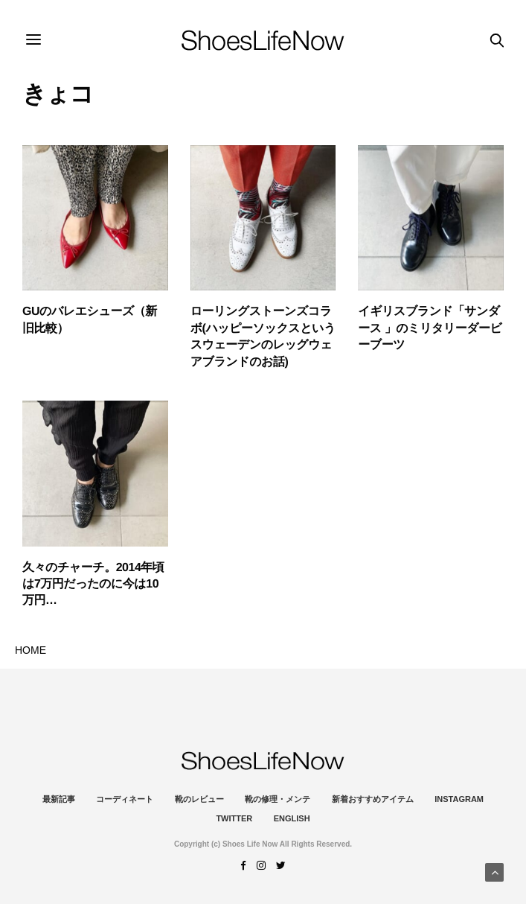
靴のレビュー (199, 799)
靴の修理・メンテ (277, 799)
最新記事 (58, 799)
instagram (459, 799)
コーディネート (124, 799)
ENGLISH (292, 818)
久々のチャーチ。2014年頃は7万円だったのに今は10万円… (93, 584)
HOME (30, 650)
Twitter (234, 818)
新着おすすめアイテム (373, 799)
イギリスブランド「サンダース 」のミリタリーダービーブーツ (429, 328)
